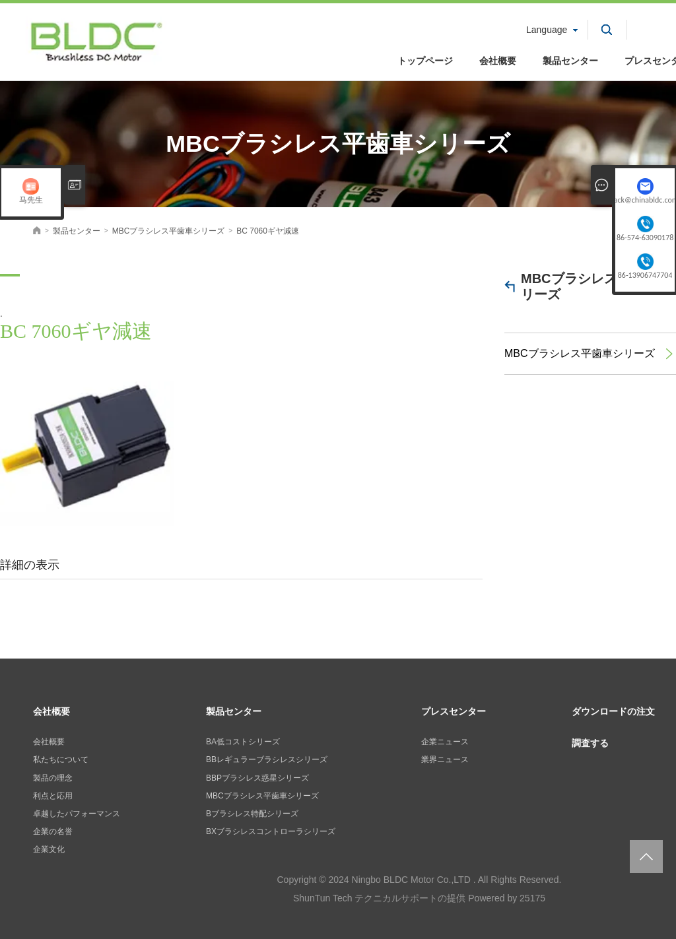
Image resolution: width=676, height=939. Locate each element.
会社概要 (497, 60)
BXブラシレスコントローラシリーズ (270, 831)
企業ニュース (445, 741)
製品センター (570, 60)
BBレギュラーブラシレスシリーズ (266, 759)
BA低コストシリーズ (243, 741)
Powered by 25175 (506, 898)
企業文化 (49, 849)
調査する (590, 743)
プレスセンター (453, 711)
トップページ (425, 60)
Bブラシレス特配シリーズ (252, 813)
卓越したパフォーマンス (76, 813)
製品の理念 (53, 778)
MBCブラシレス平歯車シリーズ (595, 286)
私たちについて (60, 759)
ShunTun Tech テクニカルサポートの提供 (379, 898)
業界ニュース (445, 759)
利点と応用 (53, 795)
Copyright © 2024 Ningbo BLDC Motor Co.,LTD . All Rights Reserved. (419, 879)
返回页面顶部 (646, 856)
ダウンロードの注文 (613, 711)
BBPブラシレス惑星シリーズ (257, 778)
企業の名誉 (53, 831)
